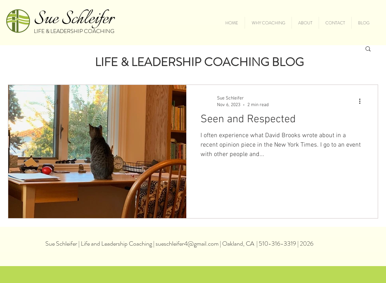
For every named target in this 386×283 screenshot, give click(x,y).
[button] (368, 49)
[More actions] (362, 101)
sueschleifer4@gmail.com (187, 243)
